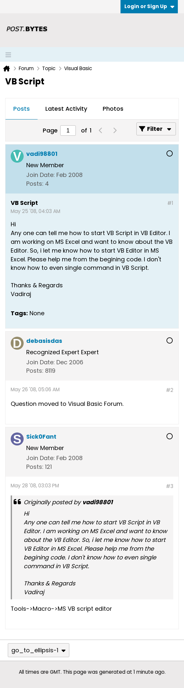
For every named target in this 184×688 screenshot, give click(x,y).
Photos (113, 109)
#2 (169, 390)
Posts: (34, 184)
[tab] (22, 109)
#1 (170, 203)
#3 (169, 486)
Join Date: (40, 175)
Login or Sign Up (149, 6)
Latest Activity (66, 109)
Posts (21, 109)
